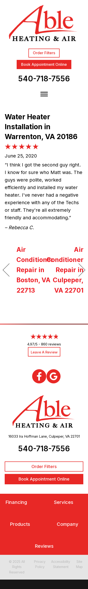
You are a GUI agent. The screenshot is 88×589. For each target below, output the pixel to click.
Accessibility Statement (60, 564)
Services (63, 502)
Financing (16, 502)
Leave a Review (44, 352)
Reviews (44, 546)
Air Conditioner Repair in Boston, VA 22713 (35, 270)
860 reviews (51, 344)
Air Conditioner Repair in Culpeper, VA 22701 (65, 270)
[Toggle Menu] (44, 94)
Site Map (79, 564)
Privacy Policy (40, 564)
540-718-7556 (44, 78)
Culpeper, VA (59, 436)
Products (20, 524)
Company (67, 524)
